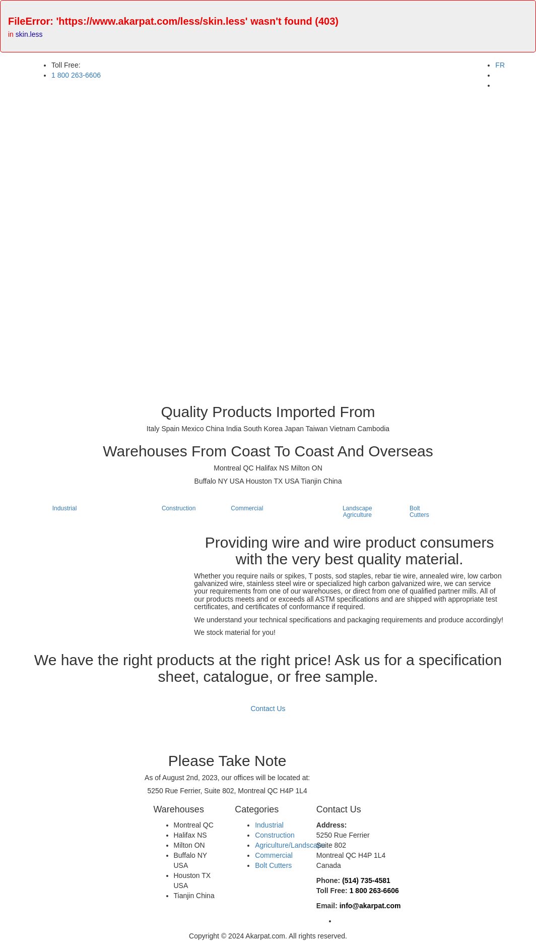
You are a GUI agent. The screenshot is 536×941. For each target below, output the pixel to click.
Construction (275, 835)
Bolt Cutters (273, 865)
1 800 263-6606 (374, 891)
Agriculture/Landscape (290, 845)
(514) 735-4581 (366, 880)
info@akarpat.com (370, 906)
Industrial (269, 825)
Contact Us (267, 708)
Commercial (274, 855)
